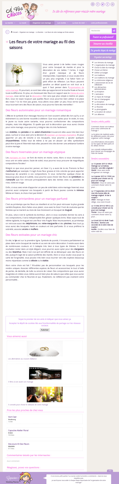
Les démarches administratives (100, 88)
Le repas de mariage (102, 97)
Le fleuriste (98, 107)
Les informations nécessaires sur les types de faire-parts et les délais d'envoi (102, 144)
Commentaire (53, 426)
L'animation (99, 94)
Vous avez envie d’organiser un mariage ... (102, 168)
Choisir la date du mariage (104, 68)
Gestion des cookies (59, 463)
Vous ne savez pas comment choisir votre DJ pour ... (103, 181)
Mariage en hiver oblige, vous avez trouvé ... (103, 196)
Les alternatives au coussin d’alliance (18, 360)
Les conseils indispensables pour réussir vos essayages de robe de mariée (103, 151)
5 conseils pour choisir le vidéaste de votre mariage (70, 360)
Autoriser (45, 330)
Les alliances (99, 114)
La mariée (8, 23)
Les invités (61, 23)
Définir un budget (101, 73)
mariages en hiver (17, 157)
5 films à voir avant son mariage (43, 359)
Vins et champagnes (102, 99)
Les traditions (99, 75)
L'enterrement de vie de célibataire (103, 84)
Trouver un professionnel (103, 37)
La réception (99, 92)
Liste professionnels (99, 23)
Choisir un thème (101, 70)
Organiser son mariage (41, 23)
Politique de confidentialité (59, 460)
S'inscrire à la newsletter (59, 452)
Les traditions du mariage (104, 78)
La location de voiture (102, 112)
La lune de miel (78, 23)
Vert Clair (12, 373)
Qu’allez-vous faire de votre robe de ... (103, 226)
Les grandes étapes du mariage (103, 50)
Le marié (22, 23)
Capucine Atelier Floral (44, 373)
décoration (37, 96)
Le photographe (100, 109)
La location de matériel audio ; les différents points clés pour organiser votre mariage (103, 136)
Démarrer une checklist (103, 44)
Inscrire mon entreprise (59, 455)
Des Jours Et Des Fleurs (70, 373)
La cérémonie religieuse (103, 80)
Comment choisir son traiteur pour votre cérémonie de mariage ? (102, 128)
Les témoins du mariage (103, 62)
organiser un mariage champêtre (61, 135)
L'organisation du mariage (104, 65)
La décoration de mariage (104, 104)
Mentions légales (59, 458)
